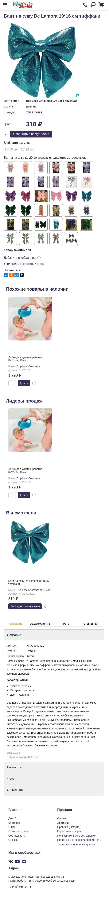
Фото (66, 623)
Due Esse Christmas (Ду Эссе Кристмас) (52, 100)
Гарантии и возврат (69, 831)
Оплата (61, 818)
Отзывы (13, 839)
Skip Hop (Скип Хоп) (28, 366)
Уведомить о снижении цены (24, 263)
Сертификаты (16, 835)
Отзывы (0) (91, 623)
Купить (24, 383)
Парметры (14, 767)
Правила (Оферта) (68, 827)
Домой (12, 818)
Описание (15, 623)
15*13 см (11, 149)
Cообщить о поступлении (31, 134)
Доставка (63, 822)
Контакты (14, 822)
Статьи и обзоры (18, 831)
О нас (11, 827)
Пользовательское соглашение (76, 835)
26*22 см (27, 149)
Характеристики (40, 623)
